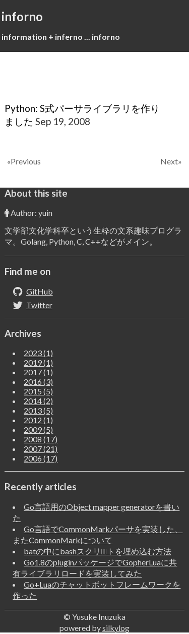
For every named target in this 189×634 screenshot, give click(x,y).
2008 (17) (40, 439)
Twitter (39, 305)
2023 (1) (38, 353)
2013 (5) (38, 410)
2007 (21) (40, 448)
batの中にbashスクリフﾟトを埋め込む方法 (97, 551)
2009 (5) (38, 429)
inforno (22, 16)
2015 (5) (38, 391)
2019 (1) (38, 362)
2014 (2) (38, 401)
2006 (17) (40, 458)
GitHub (39, 291)
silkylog (116, 627)
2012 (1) (38, 420)
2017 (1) (38, 372)
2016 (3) (38, 381)
